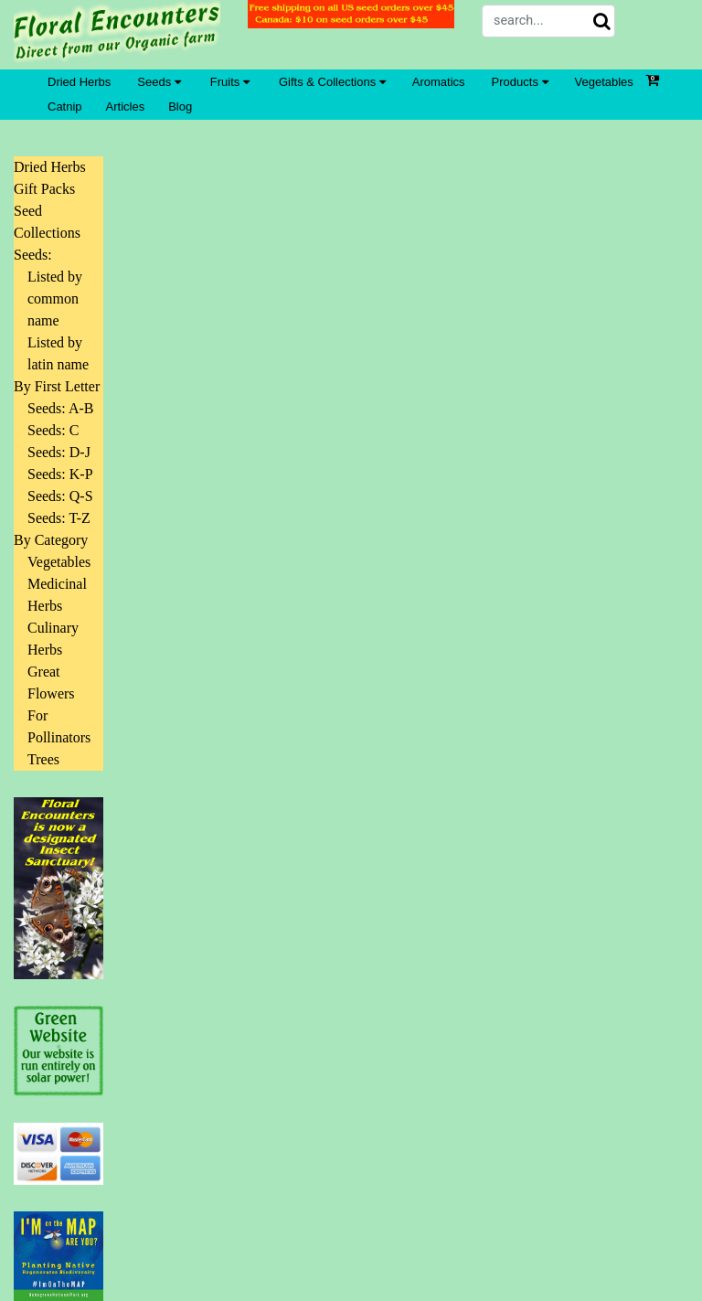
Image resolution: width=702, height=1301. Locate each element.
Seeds (158, 82)
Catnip (65, 106)
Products (520, 82)
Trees (43, 759)
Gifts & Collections (332, 82)
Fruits (230, 82)
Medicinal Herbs (57, 594)
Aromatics (438, 82)
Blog (180, 106)
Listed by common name (54, 298)
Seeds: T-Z (58, 518)
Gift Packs (44, 189)
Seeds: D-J (58, 452)
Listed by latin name (58, 353)
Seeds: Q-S (60, 496)
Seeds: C (53, 430)
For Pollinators (58, 726)
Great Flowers (51, 682)
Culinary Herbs (53, 638)
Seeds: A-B (60, 408)
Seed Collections (47, 221)
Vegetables (604, 82)
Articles (125, 106)
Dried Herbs (79, 82)
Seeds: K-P (60, 474)
